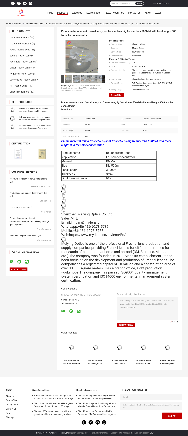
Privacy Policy (41, 433)
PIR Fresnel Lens (18, 85)
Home (50, 13)
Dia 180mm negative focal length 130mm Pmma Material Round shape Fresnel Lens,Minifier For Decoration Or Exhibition (97, 397)
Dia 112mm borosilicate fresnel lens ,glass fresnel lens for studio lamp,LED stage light (53, 405)
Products (62, 13)
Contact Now (116, 95)
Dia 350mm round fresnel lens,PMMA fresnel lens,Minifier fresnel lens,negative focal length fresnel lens (97, 413)
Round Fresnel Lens (34, 23)
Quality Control (114, 13)
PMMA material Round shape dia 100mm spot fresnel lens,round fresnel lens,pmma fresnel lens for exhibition (167, 362)
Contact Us (134, 13)
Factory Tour (94, 13)
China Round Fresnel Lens (58, 433)
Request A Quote (160, 3)
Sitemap (10, 417)
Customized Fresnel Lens (23, 79)
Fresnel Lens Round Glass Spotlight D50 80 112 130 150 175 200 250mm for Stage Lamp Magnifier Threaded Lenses (53, 397)
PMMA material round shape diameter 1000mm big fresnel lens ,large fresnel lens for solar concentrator (119, 362)
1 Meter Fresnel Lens (20, 43)
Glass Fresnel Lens (19, 91)
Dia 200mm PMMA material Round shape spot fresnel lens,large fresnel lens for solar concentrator (143, 362)
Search (139, 3)
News (148, 13)
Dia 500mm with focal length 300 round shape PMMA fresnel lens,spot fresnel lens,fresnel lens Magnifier (95, 362)
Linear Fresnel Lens (20, 67)
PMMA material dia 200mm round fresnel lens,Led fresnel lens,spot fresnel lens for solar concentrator (71, 362)
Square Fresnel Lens (20, 55)
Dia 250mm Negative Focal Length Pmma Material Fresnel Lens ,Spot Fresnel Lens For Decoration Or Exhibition (97, 405)
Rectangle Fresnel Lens (22, 61)
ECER (152, 433)
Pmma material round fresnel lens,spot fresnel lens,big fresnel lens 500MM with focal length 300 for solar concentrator (82, 88)
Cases (158, 13)
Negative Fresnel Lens (21, 73)
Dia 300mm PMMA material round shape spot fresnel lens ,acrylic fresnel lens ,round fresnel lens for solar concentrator (35, 128)
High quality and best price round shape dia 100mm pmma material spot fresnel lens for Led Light (34, 120)
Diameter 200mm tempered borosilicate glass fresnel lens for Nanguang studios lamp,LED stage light (52, 413)
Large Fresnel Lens (19, 37)
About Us (77, 13)
